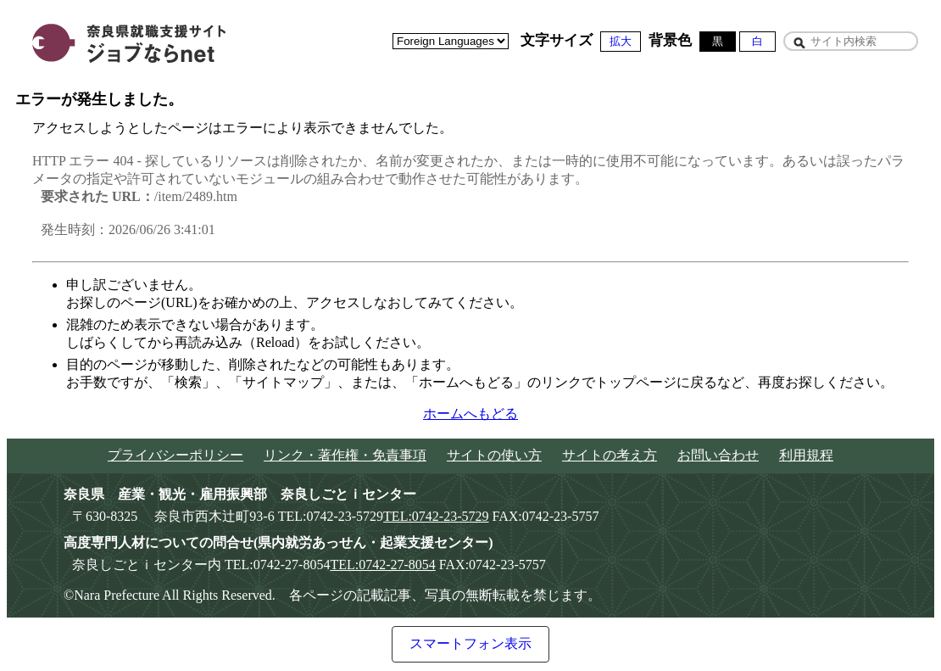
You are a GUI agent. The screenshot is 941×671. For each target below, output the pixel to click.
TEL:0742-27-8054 (382, 564)
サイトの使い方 (494, 455)
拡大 (621, 41)
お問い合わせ (718, 455)
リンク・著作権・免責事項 (345, 455)
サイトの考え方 (609, 455)
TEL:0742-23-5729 (435, 516)
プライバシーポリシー (175, 455)
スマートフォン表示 (470, 643)
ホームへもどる (470, 413)
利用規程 (806, 455)
